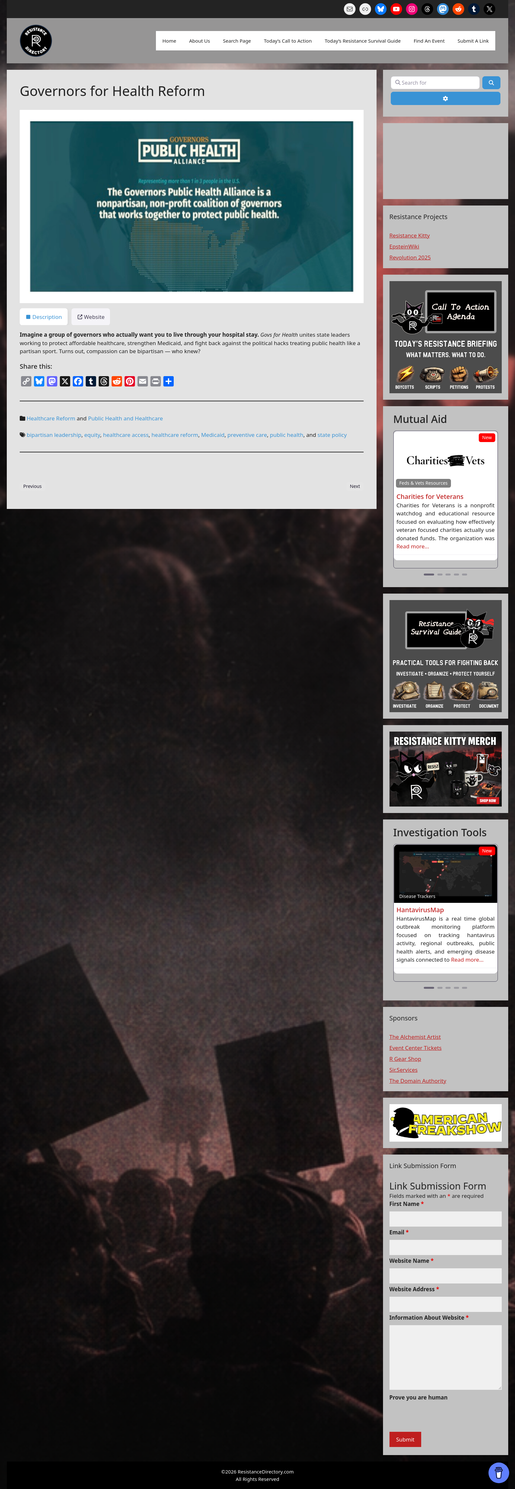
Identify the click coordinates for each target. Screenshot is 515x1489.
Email (399, 1232)
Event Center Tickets (415, 1047)
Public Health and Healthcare (125, 418)
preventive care (247, 434)
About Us (199, 40)
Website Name (411, 1260)
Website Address (414, 1289)
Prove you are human (418, 1397)
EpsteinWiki (404, 246)
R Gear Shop (405, 1058)
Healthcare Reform (51, 418)
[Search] (491, 82)
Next (355, 486)
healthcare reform (174, 434)
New (487, 437)
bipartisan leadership (54, 434)
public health (286, 434)
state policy (332, 434)
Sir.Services (403, 1069)
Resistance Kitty (409, 235)
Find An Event (429, 40)
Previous (32, 486)
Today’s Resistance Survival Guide (363, 40)
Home (169, 40)
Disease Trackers (417, 896)
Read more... (413, 546)
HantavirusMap (420, 909)
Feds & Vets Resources (423, 483)
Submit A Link (473, 40)
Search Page (237, 40)
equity (92, 434)
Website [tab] (91, 317)
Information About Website (429, 1317)
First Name (406, 1204)
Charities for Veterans (430, 496)
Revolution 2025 (410, 257)
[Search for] (435, 82)
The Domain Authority (417, 1080)
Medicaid (213, 434)
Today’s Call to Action (288, 40)
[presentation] (438, 1417)
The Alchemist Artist (415, 1036)
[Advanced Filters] (446, 98)
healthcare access (126, 434)
